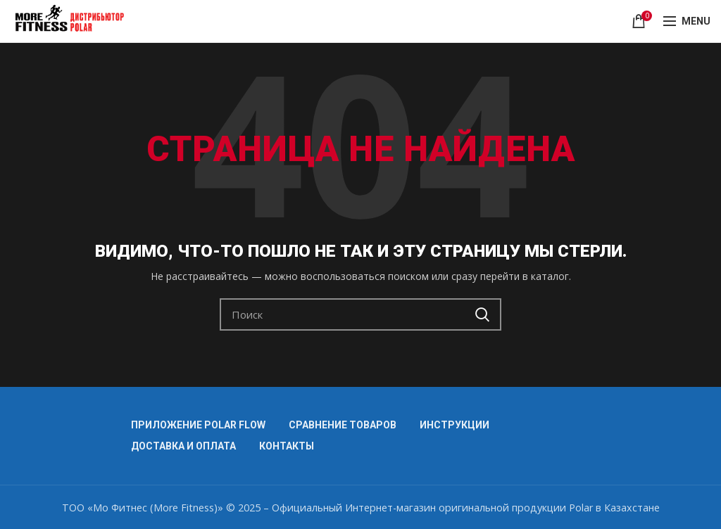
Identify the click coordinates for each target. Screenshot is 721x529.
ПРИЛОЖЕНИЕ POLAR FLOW (198, 425)
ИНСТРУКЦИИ (454, 425)
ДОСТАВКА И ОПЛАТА (183, 446)
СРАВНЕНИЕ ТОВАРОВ (342, 425)
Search (482, 314)
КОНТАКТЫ (286, 446)
